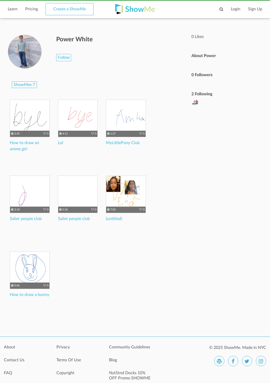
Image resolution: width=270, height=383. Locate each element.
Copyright (65, 373)
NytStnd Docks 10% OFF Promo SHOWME (129, 375)
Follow (64, 57)
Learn (13, 9)
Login (235, 9)
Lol (60, 143)
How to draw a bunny (29, 295)
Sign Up (255, 9)
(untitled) (114, 219)
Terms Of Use (68, 360)
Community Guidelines (129, 347)
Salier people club (26, 219)
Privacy (63, 347)
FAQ (8, 373)
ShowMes (24, 85)
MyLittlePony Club (123, 143)
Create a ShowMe (69, 9)
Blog (113, 360)
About (9, 347)
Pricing (31, 9)
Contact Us (14, 360)
